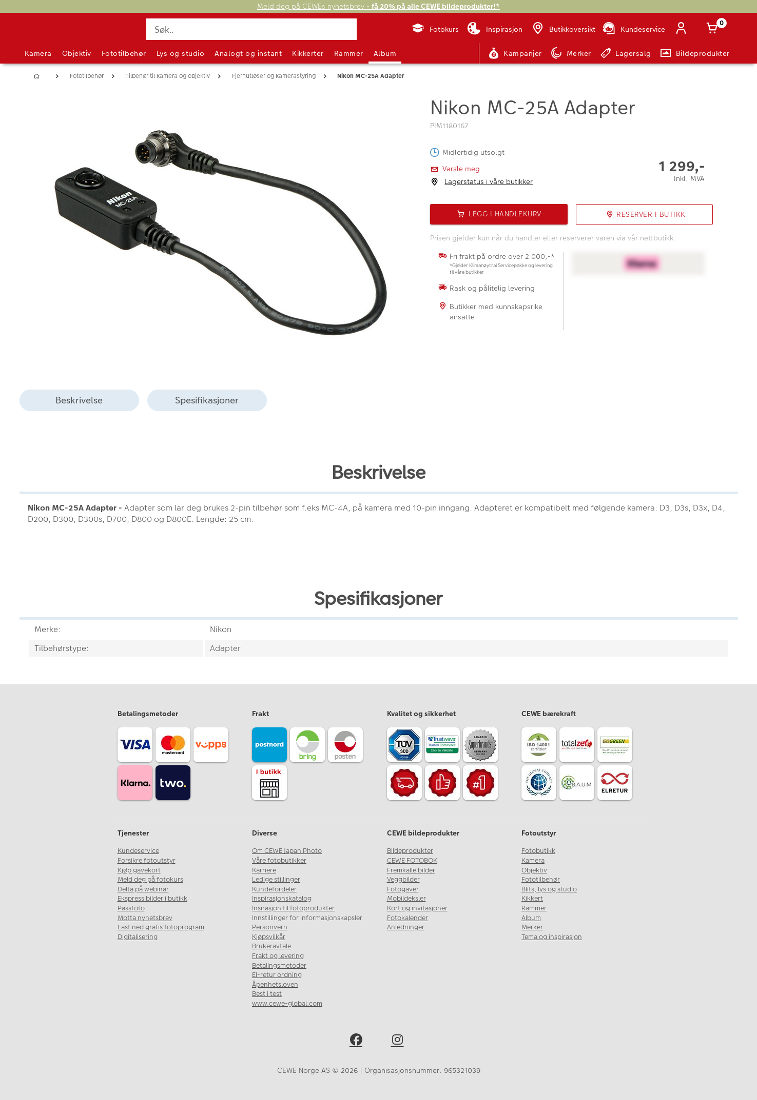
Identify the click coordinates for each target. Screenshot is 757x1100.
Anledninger (405, 927)
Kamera (38, 53)
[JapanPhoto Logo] (52, 38)
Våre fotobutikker (279, 860)
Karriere (264, 870)
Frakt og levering (278, 956)
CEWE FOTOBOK (412, 860)
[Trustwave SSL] (444, 746)
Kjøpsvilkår (268, 937)
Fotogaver (403, 889)
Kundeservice (138, 850)
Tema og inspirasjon (551, 937)
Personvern (269, 927)
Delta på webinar (143, 889)
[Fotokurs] (435, 29)
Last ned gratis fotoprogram (161, 927)
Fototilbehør (124, 53)
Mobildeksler (406, 898)
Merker (532, 927)
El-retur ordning (277, 975)
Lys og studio (181, 53)
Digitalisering (138, 937)
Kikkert (532, 898)
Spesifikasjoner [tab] (207, 400)
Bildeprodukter (410, 850)
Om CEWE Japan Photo (287, 850)
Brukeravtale (271, 946)
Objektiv (76, 53)
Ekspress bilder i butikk (152, 898)
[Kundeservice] (633, 29)
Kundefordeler (274, 889)
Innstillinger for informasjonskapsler (307, 918)
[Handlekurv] (714, 29)
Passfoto (131, 908)
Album (385, 53)
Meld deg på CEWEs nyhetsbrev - (378, 6)
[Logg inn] (683, 29)
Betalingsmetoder (279, 965)
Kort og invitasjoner (417, 908)
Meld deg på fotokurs (150, 879)
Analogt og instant (248, 53)
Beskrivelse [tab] (79, 400)
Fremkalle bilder (411, 870)
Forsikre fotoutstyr (147, 860)
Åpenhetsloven (275, 984)
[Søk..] (251, 29)
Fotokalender (407, 918)
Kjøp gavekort (139, 870)
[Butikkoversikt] (563, 29)
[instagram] (399, 1041)
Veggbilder (403, 879)
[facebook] (358, 1041)
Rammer (348, 53)
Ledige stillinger (276, 879)
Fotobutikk (538, 850)
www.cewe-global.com (287, 1003)
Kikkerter (308, 53)
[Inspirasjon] (494, 29)
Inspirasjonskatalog (282, 898)
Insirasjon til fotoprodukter (293, 908)
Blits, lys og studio (549, 889)
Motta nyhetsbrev (145, 918)
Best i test (267, 994)
